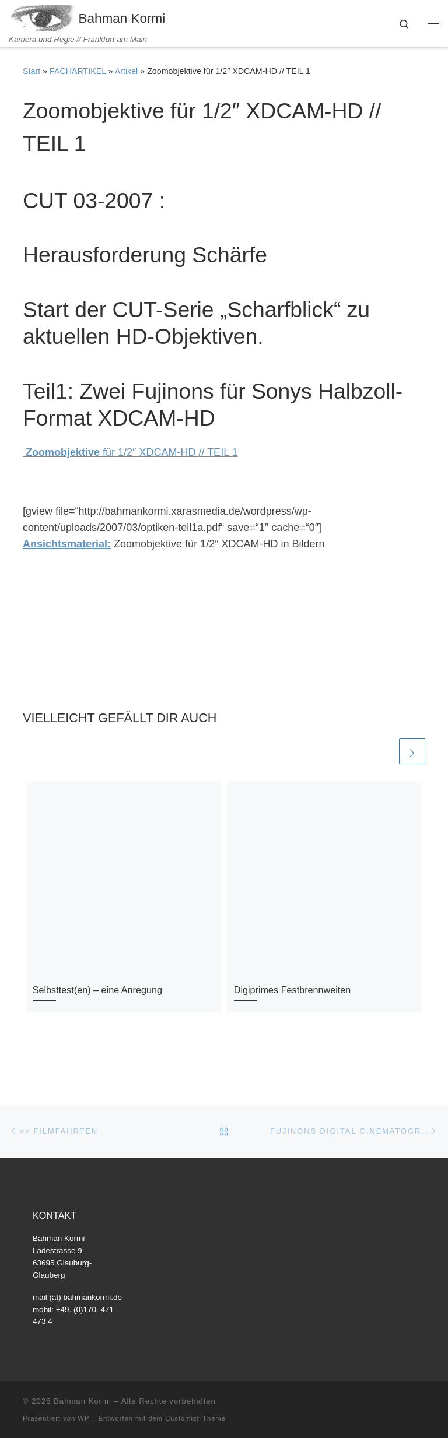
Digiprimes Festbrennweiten (292, 990)
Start (31, 71)
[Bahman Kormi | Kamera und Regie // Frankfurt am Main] (42, 17)
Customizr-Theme (195, 1418)
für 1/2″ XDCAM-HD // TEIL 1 (130, 452)
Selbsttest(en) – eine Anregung (97, 990)
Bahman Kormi (82, 1401)
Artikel (126, 71)
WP (83, 1418)
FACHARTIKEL (78, 71)
